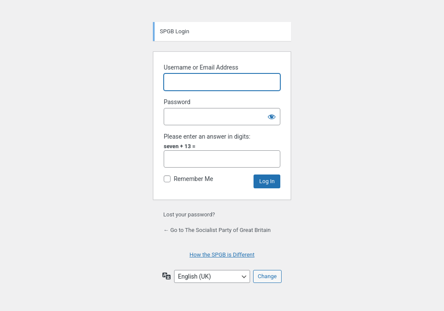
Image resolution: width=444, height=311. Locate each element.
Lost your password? (189, 214)
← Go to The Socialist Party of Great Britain (217, 230)
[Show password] (271, 116)
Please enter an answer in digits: (207, 136)
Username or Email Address (201, 67)
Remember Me (193, 178)
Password (177, 101)
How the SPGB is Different (222, 254)
